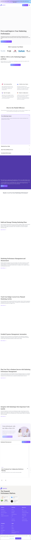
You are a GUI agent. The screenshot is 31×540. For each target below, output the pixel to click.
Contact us (2, 527)
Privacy (13, 527)
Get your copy (4, 185)
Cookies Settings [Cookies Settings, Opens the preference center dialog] (12, 538)
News (2, 533)
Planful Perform (24, 514)
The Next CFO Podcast (25, 512)
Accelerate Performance (6, 153)
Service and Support (25, 520)
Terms (12, 525)
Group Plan (13, 530)
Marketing (13, 512)
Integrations (2, 509)
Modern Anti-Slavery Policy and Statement (15, 532)
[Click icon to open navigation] (29, 5)
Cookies (13, 528)
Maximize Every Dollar (5, 146)
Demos (23, 517)
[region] (15, 537)
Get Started (25, 5)
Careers (2, 528)
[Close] (30, 536)
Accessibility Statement (15, 534)
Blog (22, 509)
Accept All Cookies (18, 538)
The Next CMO (24, 515)
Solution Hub (13, 520)
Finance (13, 509)
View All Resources (26, 441)
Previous (2, 480)
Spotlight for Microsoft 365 (4, 515)
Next (5, 480)
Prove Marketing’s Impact (6, 116)
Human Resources (14, 514)
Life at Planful (3, 530)
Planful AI (2, 514)
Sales (12, 515)
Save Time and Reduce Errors (7, 149)
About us (2, 525)
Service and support (4, 512)
